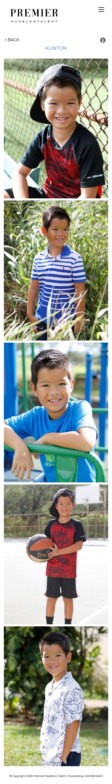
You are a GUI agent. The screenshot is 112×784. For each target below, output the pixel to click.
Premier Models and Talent (33, 15)
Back (12, 39)
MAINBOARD (94, 776)
